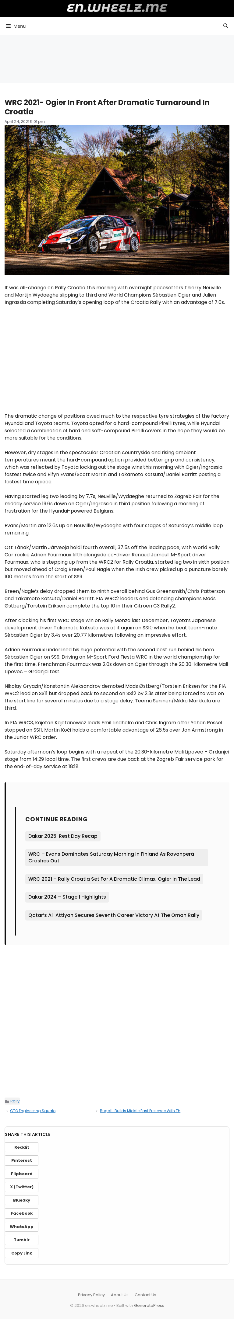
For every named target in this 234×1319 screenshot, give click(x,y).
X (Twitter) (22, 1187)
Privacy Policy (91, 1295)
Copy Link (21, 1253)
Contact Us (145, 1295)
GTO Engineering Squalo (32, 1110)
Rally (15, 1101)
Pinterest (21, 1160)
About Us (120, 1295)
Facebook (22, 1213)
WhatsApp (22, 1227)
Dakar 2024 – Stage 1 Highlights (67, 896)
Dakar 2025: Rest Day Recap (63, 836)
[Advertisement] (117, 56)
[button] (225, 26)
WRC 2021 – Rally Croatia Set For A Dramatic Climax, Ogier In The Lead (114, 878)
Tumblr (22, 1240)
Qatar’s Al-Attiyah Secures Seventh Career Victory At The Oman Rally (113, 915)
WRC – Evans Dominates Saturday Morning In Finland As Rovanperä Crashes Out (111, 857)
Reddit (21, 1147)
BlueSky (21, 1200)
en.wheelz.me (117, 8)
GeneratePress (149, 1305)
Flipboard (22, 1174)
